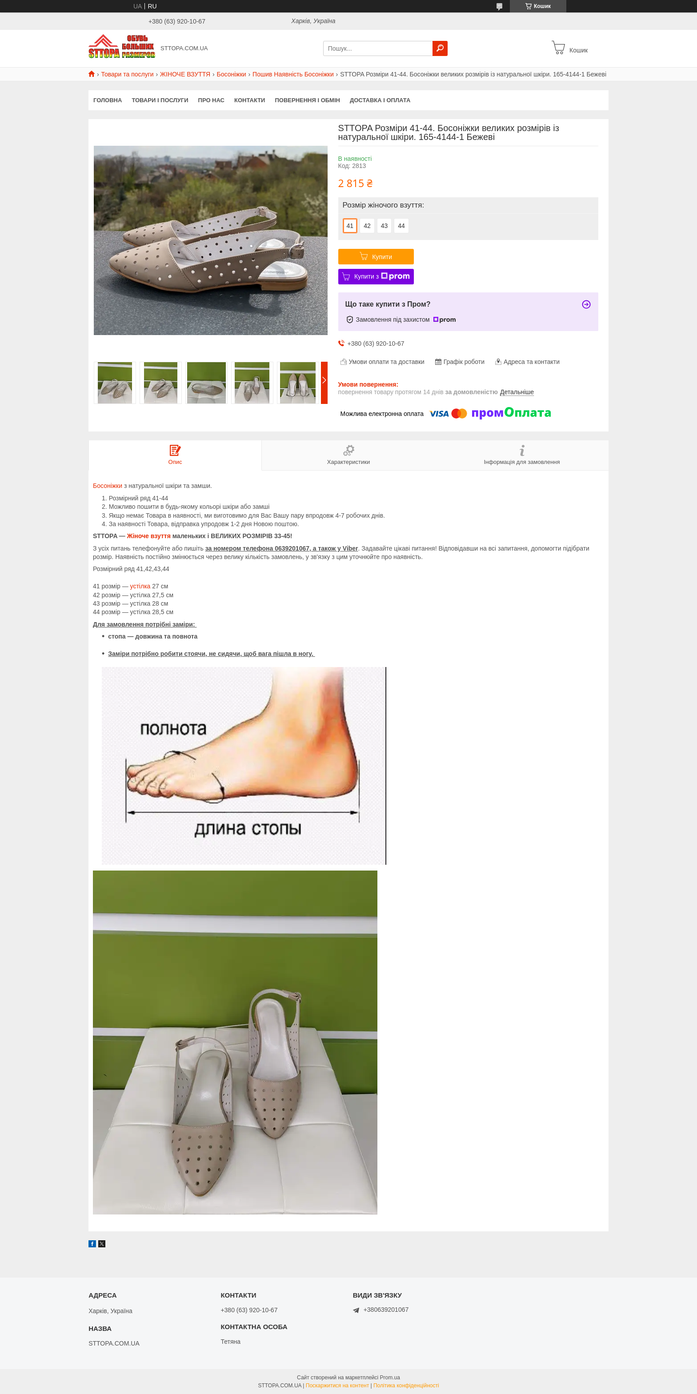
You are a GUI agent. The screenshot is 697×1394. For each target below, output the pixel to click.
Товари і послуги (160, 100)
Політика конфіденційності (406, 1385)
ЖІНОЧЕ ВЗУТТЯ (185, 74)
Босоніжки (231, 74)
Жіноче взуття (149, 535)
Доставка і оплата (380, 100)
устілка (140, 586)
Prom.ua (390, 1377)
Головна (107, 100)
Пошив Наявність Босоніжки (293, 74)
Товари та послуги (127, 74)
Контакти (249, 100)
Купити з (382, 276)
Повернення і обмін (307, 100)
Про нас (211, 100)
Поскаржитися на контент (337, 1385)
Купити (382, 256)
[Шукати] (440, 48)
